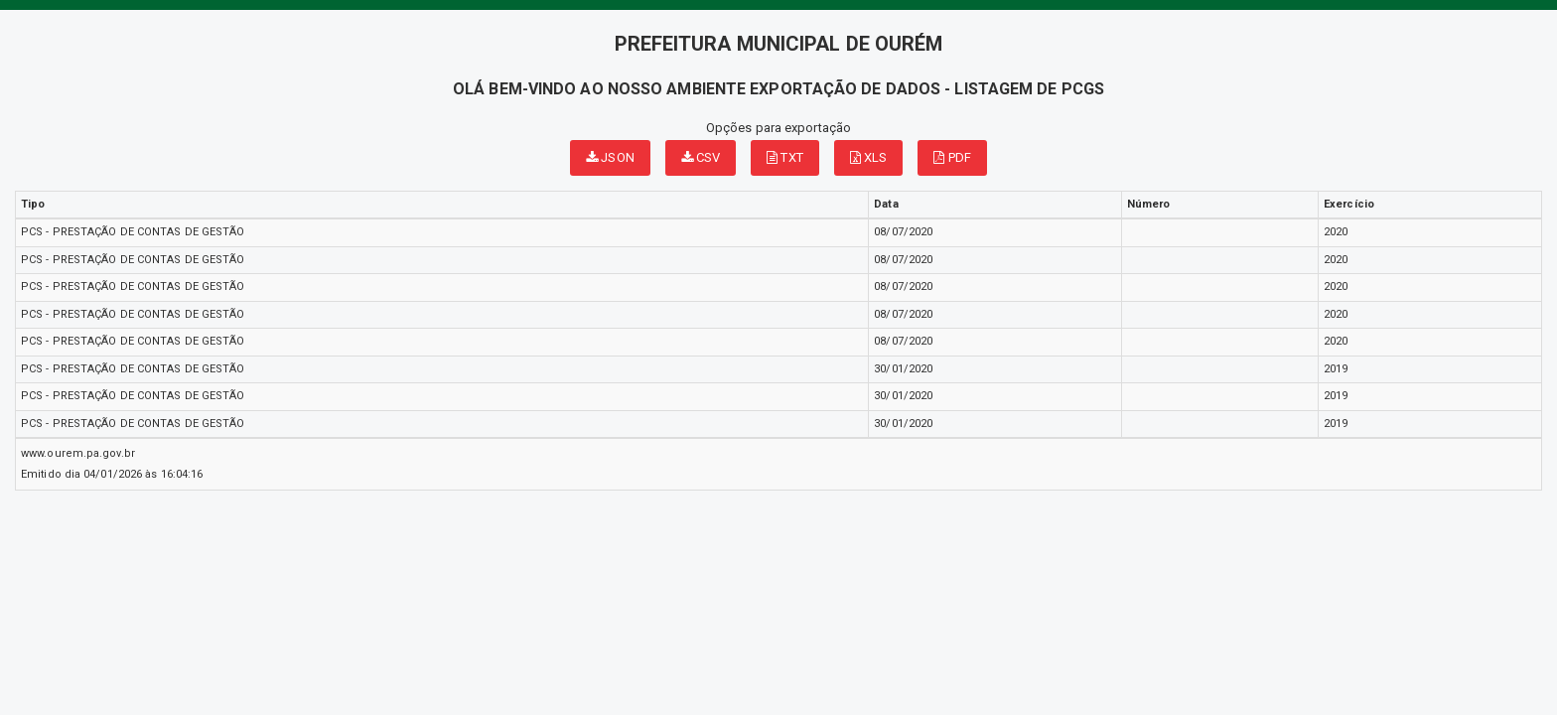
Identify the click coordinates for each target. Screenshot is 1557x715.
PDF (952, 157)
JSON (610, 157)
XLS (869, 157)
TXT (785, 157)
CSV (701, 157)
